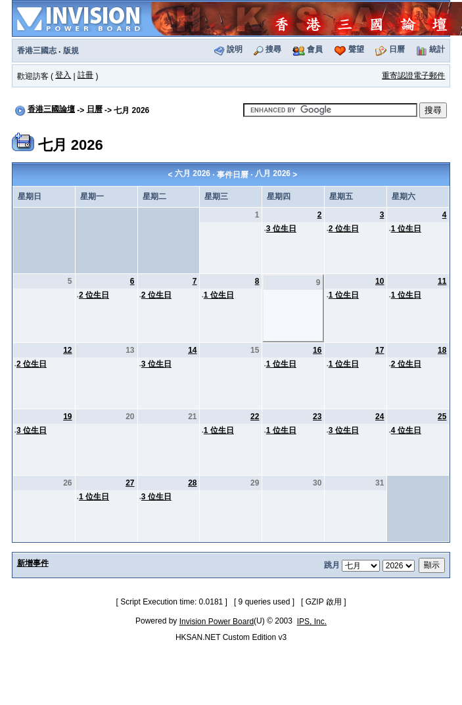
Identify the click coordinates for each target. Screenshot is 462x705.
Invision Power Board (216, 621)
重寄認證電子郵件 (413, 75)
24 (379, 416)
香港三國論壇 (51, 109)
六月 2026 (192, 173)
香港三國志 (37, 50)
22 (254, 416)
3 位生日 (281, 228)
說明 (235, 49)
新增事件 (33, 563)
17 (379, 350)
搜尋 (273, 49)
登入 (63, 75)
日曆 (397, 49)
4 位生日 (406, 430)
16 (317, 350)
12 (67, 350)
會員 (315, 49)
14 (192, 350)
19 (67, 416)
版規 (71, 50)
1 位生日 (406, 228)
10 (379, 281)
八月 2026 (272, 173)
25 (442, 416)
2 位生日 (344, 228)
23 (317, 416)
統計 (437, 49)
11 (442, 281)
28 (192, 483)
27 (130, 483)
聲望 (356, 49)
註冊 (85, 75)
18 (442, 350)
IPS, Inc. (312, 621)
